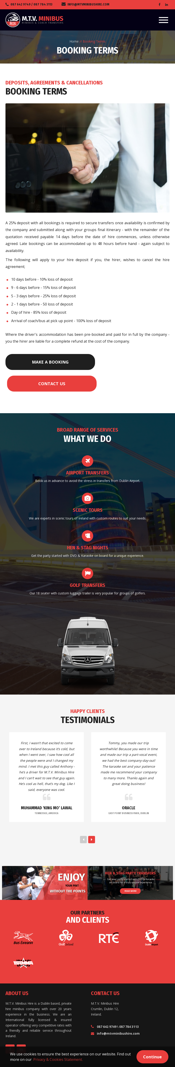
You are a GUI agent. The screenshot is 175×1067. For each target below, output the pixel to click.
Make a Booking (30, 362)
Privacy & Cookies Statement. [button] (58, 1059)
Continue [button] (152, 1056)
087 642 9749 (20, 4)
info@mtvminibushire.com (88, 4)
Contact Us (82, 362)
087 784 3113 (42, 4)
